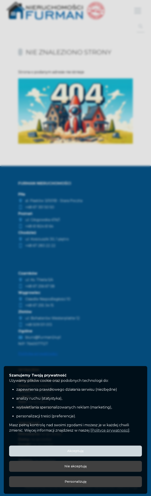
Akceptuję (75, 451)
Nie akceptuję (75, 466)
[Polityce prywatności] (109, 430)
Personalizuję (76, 482)
